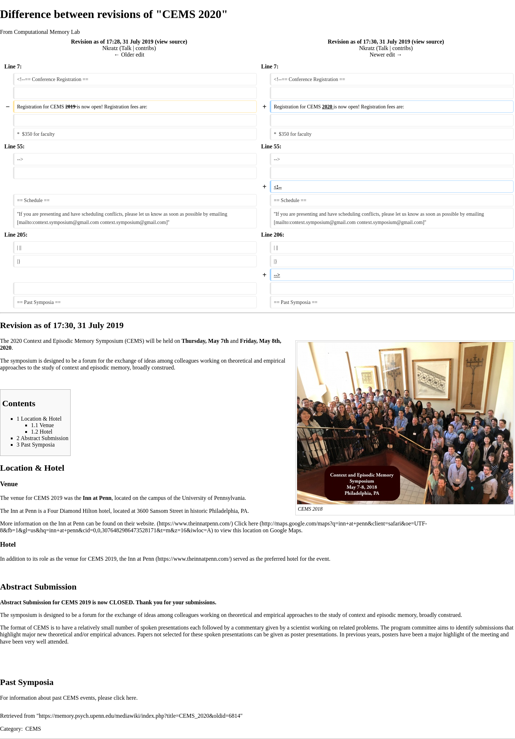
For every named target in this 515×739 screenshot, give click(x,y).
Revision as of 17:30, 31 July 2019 (369, 42)
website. (146, 523)
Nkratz (110, 48)
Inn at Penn (141, 559)
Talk (126, 48)
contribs (144, 48)
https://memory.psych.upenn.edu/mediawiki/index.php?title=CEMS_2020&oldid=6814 (139, 716)
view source (171, 42)
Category (10, 729)
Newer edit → (386, 54)
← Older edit (129, 54)
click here (125, 698)
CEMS (33, 729)
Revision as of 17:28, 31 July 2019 (112, 42)
